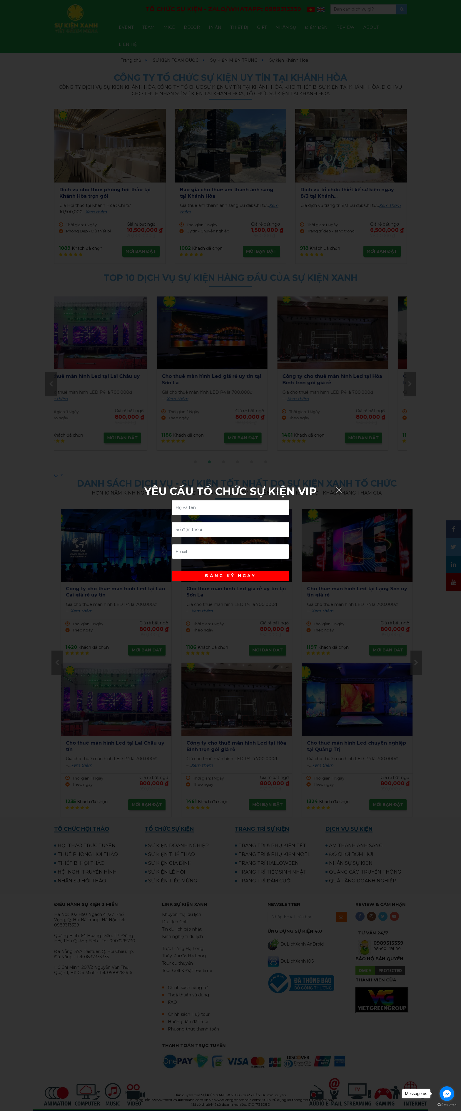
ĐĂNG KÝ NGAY (230, 575)
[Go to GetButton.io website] (446, 1105)
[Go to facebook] (447, 1093)
